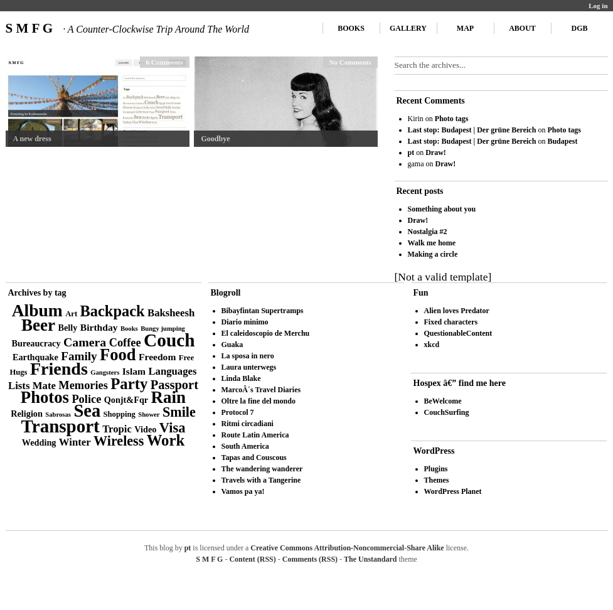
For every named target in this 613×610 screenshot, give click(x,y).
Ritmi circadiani (247, 423)
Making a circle (433, 254)
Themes (436, 480)
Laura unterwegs (249, 367)
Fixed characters (451, 322)
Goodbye (215, 138)
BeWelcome (443, 401)
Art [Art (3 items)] (71, 313)
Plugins (436, 468)
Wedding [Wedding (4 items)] (39, 442)
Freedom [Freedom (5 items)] (157, 356)
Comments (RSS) (310, 559)
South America (245, 446)
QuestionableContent (458, 333)
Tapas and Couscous (254, 457)
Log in (598, 5)
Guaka (232, 344)
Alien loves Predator (456, 310)
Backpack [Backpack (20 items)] (112, 310)
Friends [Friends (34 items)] (59, 368)
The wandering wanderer (262, 468)
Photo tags (452, 118)
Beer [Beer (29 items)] (38, 325)
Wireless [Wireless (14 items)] (118, 441)
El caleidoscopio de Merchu (265, 333)
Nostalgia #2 (427, 231)
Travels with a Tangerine (261, 480)
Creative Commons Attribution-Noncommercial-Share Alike (347, 547)
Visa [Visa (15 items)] (172, 428)
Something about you (442, 209)
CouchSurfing (446, 412)
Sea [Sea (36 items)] (86, 410)
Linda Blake (241, 378)
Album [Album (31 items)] (37, 310)
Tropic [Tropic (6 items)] (117, 429)
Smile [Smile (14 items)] (179, 412)
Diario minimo (245, 322)
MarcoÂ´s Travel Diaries (261, 389)
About (522, 28)
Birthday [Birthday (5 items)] (99, 327)
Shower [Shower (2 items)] (148, 414)
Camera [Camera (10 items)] (84, 342)
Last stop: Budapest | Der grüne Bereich (472, 130)
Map (465, 28)
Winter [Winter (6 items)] (75, 442)
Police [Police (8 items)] (86, 399)
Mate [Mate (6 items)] (44, 386)
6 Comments (164, 62)
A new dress (32, 138)
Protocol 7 (237, 412)
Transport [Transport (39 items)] (60, 426)
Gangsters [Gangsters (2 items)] (104, 372)
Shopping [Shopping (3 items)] (120, 414)
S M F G (127, 28)
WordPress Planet (453, 491)
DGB (579, 28)
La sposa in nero (247, 355)
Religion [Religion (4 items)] (27, 414)
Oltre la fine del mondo (258, 401)
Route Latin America (255, 435)
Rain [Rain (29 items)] (168, 397)
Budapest (562, 141)
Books (351, 28)
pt (411, 152)
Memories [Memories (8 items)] (83, 385)
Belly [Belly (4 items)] (68, 328)
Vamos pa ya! (243, 491)
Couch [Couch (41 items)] (169, 340)
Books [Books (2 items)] (129, 328)
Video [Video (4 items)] (145, 429)
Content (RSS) (252, 559)
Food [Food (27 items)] (118, 354)
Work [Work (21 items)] (165, 440)
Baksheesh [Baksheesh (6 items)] (171, 313)
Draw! (435, 152)
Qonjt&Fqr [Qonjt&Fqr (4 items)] (126, 400)
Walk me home (432, 242)
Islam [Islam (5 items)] (134, 371)
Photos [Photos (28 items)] (45, 397)
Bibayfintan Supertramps (262, 310)
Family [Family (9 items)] (79, 356)
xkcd (432, 344)
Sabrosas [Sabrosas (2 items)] (58, 414)
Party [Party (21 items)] (128, 383)
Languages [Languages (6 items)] (172, 371)
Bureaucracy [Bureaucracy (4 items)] (35, 343)
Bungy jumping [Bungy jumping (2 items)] (163, 328)
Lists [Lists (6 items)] (18, 386)
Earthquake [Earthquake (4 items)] (35, 357)
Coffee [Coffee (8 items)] (125, 342)
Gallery (408, 28)
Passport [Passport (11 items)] (174, 385)
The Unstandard (370, 559)
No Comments (350, 62)
